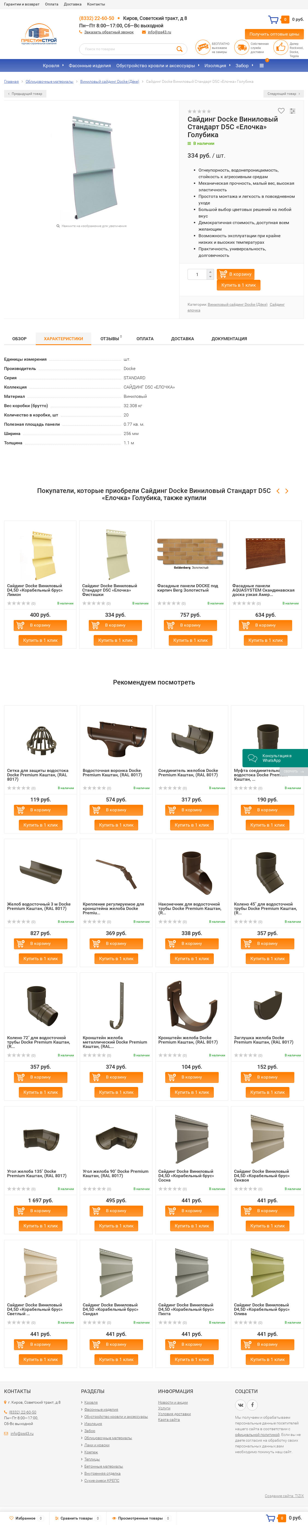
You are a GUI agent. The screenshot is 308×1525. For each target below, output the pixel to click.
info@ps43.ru (159, 32)
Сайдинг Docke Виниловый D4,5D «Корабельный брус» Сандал (110, 1309)
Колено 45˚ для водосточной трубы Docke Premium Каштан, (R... (265, 908)
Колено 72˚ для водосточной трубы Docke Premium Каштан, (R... (38, 1042)
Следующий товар (284, 94)
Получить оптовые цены (274, 34)
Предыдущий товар (25, 94)
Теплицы (92, 1459)
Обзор (19, 338)
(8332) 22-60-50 (96, 18)
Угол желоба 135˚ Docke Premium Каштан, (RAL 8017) (37, 1173)
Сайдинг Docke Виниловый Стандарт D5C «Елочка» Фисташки (109, 590)
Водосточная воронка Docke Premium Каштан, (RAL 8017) (112, 772)
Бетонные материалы (103, 1466)
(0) (21, 604)
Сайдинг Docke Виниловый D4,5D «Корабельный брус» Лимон (35, 590)
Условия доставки (174, 1414)
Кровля (51, 65)
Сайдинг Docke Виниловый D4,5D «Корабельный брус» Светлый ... (35, 1309)
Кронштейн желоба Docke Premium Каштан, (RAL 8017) (188, 1040)
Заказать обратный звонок (109, 32)
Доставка (73, 4)
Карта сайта (169, 1419)
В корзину (240, 274)
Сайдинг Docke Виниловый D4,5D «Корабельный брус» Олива (262, 1309)
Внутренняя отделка (102, 1473)
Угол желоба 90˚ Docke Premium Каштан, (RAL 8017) (116, 1173)
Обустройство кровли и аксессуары (155, 65)
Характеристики (63, 338)
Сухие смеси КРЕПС (101, 1480)
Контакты (96, 4)
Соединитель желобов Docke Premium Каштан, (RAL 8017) (188, 772)
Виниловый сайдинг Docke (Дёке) (238, 304)
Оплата (51, 4)
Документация (229, 338)
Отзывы (111, 337)
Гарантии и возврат (22, 4)
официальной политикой (257, 1434)
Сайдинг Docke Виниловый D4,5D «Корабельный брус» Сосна (186, 1176)
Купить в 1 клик (238, 285)
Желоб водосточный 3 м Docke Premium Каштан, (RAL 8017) (39, 906)
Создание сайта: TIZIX (284, 1496)
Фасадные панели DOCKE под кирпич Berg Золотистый (187, 588)
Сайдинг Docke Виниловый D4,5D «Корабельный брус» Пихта (186, 1309)
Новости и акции (173, 1402)
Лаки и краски (96, 1445)
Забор (242, 65)
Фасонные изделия (90, 65)
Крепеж (91, 1452)
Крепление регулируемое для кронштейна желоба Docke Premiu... (113, 908)
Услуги (164, 1408)
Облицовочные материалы (108, 1438)
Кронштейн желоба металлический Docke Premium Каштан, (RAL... (115, 1042)
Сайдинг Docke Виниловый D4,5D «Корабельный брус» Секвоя (262, 1176)
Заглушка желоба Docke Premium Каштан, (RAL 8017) (264, 1040)
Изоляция (215, 65)
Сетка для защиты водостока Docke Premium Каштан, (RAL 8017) (38, 775)
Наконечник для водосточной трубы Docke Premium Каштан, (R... (189, 908)
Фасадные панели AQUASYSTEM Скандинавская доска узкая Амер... (263, 590)
